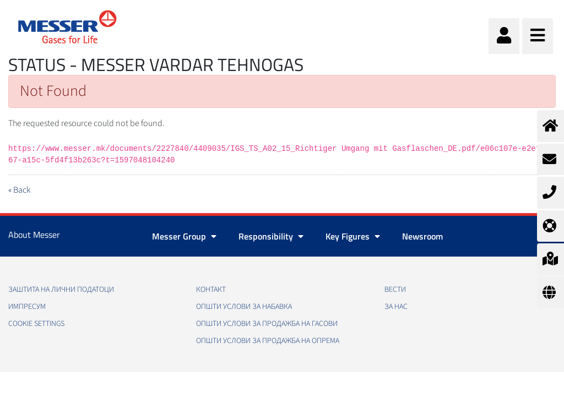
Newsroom (422, 236)
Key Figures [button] (353, 236)
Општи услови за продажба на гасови (267, 323)
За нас (396, 306)
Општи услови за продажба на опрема (267, 340)
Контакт (211, 289)
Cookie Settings (36, 323)
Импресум (27, 306)
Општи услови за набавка (244, 306)
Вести (395, 289)
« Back (19, 190)
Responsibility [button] (270, 236)
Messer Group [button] (184, 236)
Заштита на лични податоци (61, 289)
